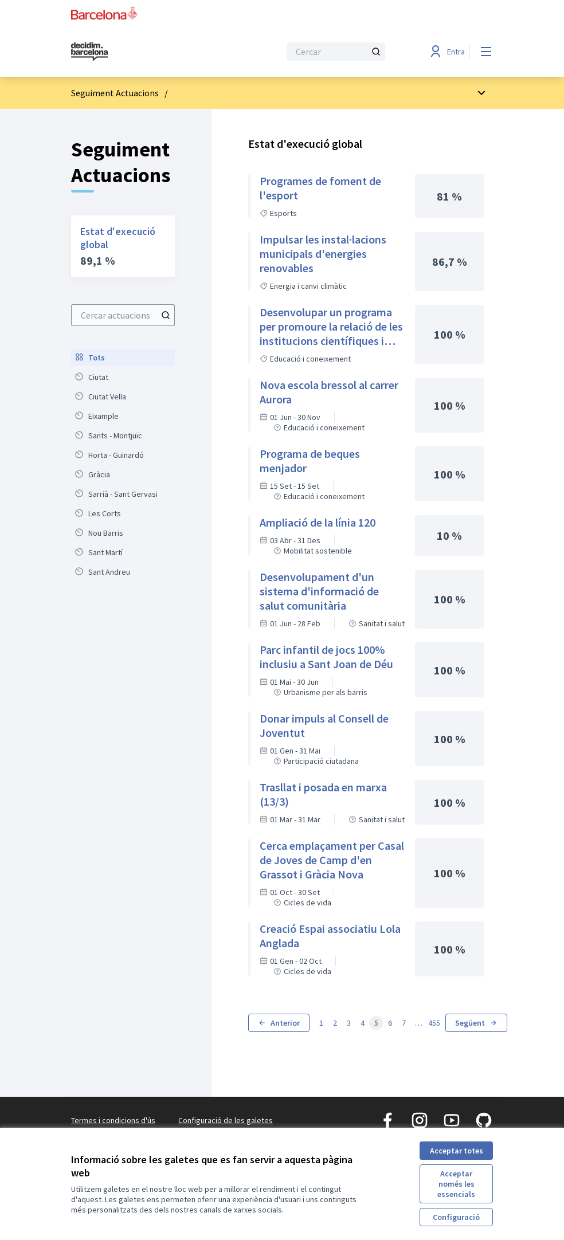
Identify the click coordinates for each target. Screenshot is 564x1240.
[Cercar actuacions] (165, 315)
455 (434, 1023)
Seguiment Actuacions (115, 93)
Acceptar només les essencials (456, 1183)
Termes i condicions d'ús (113, 1120)
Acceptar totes (456, 1150)
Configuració (456, 1217)
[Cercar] (336, 51)
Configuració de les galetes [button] (225, 1120)
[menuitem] (123, 357)
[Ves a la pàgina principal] (147, 51)
